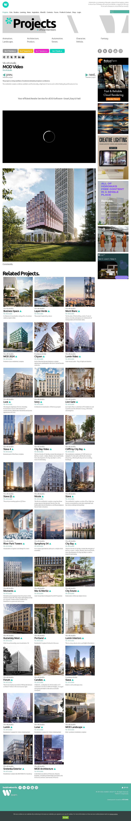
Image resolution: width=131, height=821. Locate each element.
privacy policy (114, 814)
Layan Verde (42, 311)
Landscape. (8, 41)
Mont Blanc (72, 311)
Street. (55, 41)
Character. (81, 38)
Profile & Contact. (65, 12)
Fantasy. (105, 38)
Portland (40, 638)
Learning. (23, 12)
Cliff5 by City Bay (75, 449)
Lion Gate (71, 401)
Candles (39, 679)
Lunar (38, 727)
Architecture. (33, 38)
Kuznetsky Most (12, 638)
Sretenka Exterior (13, 768)
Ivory (38, 401)
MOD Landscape (75, 727)
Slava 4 (8, 449)
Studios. (16, 12)
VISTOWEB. (125, 799)
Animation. (8, 38)
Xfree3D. (43, 12)
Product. (31, 41)
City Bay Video (43, 449)
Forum (8, 679)
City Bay (71, 543)
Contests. (50, 12)
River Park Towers (14, 543)
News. (29, 12)
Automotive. (57, 38)
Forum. (56, 12)
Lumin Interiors (74, 638)
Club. (11, 12)
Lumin (8, 727)
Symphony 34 (42, 543)
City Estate (72, 590)
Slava (69, 496)
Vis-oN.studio (7, 70)
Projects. (5, 12)
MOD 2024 (10, 356)
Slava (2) (9, 496)
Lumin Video (73, 356)
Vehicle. (79, 41)
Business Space (12, 311)
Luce (7, 401)
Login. (79, 12)
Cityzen (39, 356)
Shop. (74, 12)
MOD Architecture (45, 768)
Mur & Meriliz (42, 590)
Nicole (39, 496)
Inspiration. (35, 12)
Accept (65, 817)
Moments (9, 590)
